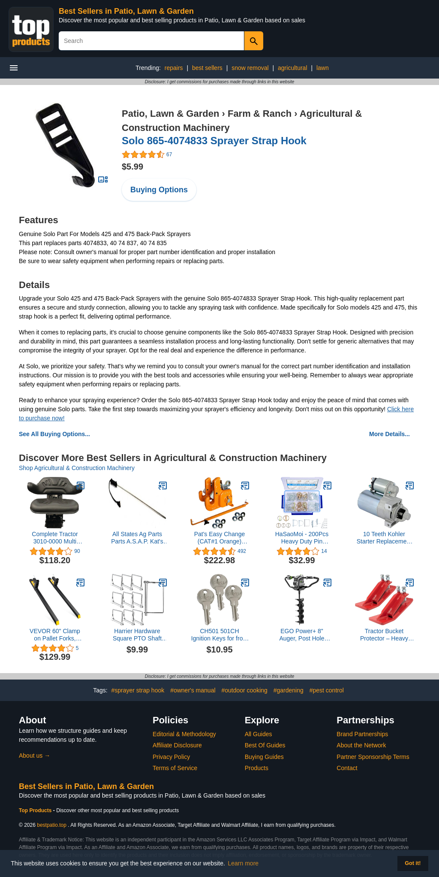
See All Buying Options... (54, 434)
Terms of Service (175, 768)
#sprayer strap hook (138, 690)
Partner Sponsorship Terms (373, 756)
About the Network (361, 745)
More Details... (389, 434)
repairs (174, 67)
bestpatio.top (51, 825)
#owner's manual (192, 690)
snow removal (250, 67)
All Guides (258, 734)
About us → (34, 755)
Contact (347, 768)
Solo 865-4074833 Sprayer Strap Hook (214, 140)
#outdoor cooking (244, 690)
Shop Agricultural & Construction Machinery (77, 467)
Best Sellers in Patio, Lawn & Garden (126, 11)
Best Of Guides (265, 745)
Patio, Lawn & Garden (170, 113)
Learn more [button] (243, 863)
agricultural (292, 67)
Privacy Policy (171, 756)
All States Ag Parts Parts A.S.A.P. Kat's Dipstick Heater (137, 538)
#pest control (327, 690)
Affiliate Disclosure (177, 745)
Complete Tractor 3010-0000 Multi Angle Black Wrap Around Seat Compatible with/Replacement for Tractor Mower (55, 538)
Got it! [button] (413, 863)
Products (256, 768)
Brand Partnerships (362, 734)
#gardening (289, 690)
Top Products (36, 810)
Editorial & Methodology (184, 734)
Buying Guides (264, 756)
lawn (322, 67)
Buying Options (159, 189)
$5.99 (132, 166)
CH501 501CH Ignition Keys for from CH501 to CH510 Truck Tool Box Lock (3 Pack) (219, 635)
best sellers (207, 67)
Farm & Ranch (260, 113)
